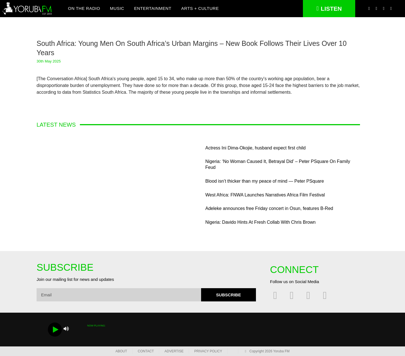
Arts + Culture (200, 8)
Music (117, 8)
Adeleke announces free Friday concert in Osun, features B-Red (269, 208)
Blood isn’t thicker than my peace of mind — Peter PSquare (264, 181)
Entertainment (153, 8)
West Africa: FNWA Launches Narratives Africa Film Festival (265, 194)
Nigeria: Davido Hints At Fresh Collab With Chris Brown (260, 222)
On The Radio (84, 8)
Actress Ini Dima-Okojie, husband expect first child (255, 147)
